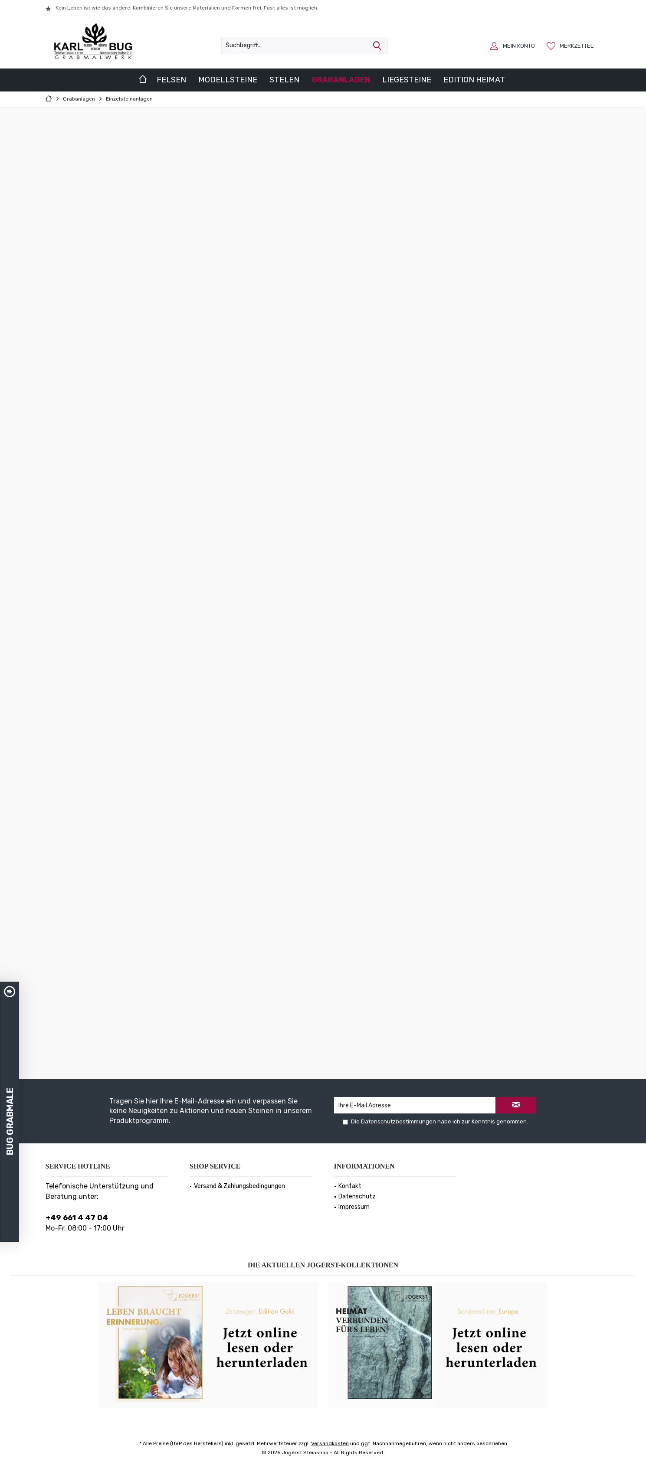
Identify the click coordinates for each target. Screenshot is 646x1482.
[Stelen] (284, 80)
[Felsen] (171, 80)
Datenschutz (357, 1196)
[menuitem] (571, 45)
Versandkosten (330, 1443)
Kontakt (349, 1186)
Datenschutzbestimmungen (398, 1121)
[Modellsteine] (227, 80)
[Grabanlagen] (340, 80)
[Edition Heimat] (474, 80)
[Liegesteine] (406, 80)
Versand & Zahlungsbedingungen (239, 1186)
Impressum (354, 1207)
